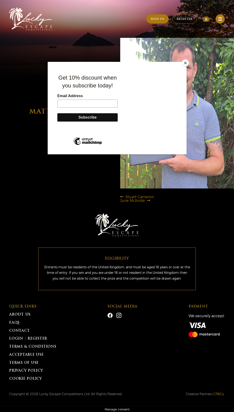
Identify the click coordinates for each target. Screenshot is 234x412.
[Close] (185, 63)
